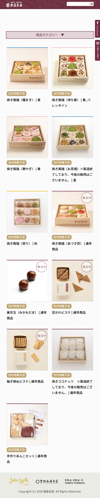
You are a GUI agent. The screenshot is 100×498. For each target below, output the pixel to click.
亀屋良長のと (26, 17)
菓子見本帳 (68, 19)
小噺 (86, 19)
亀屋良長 (14, 4)
